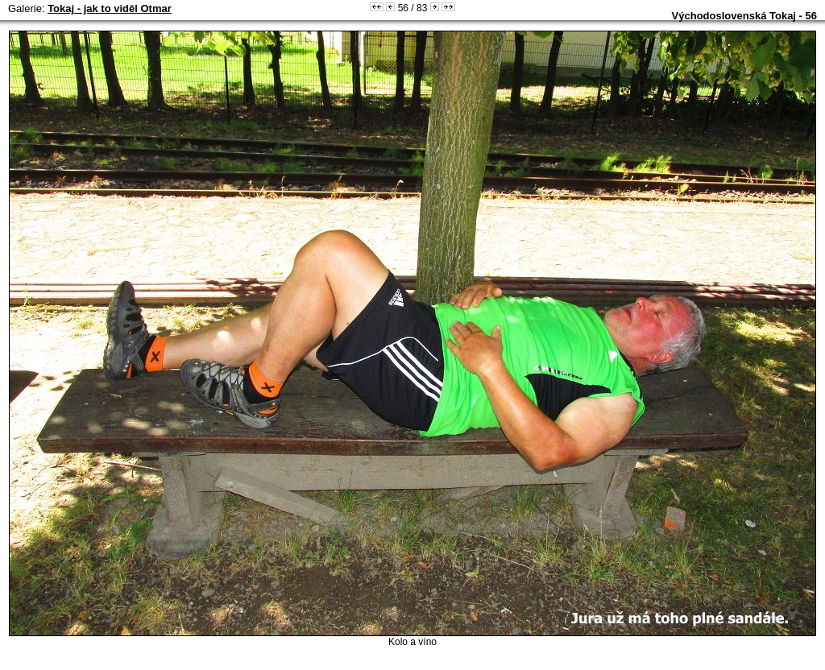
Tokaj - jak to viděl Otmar (110, 8)
